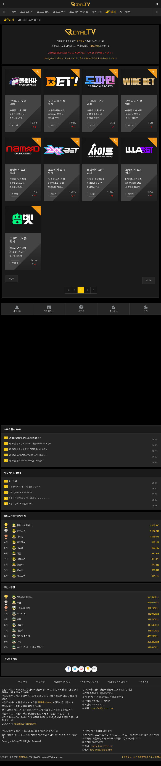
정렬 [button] (148, 280)
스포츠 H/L (43, 12)
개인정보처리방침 (62, 681)
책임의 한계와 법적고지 (118, 681)
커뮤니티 (97, 12)
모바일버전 (143, 681)
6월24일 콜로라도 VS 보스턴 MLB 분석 (23, 460)
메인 (14, 12)
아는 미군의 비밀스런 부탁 (18, 503)
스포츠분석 (59, 12)
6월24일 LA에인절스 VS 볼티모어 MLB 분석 (25, 454)
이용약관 (40, 681)
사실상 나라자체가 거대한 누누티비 (22, 486)
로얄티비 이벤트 (78, 12)
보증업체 (110, 12)
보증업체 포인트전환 (29, 20)
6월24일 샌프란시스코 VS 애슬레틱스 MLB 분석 (27, 443)
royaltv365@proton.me (25, 723)
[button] (11, 278)
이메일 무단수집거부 (89, 681)
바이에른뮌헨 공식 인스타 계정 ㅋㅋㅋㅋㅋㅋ (26, 498)
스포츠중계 (26, 12)
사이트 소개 (21, 681)
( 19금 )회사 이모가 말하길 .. (19, 492)
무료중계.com (45, 702)
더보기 (15, 125)
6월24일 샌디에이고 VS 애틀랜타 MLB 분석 (25, 449)
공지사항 (124, 12)
